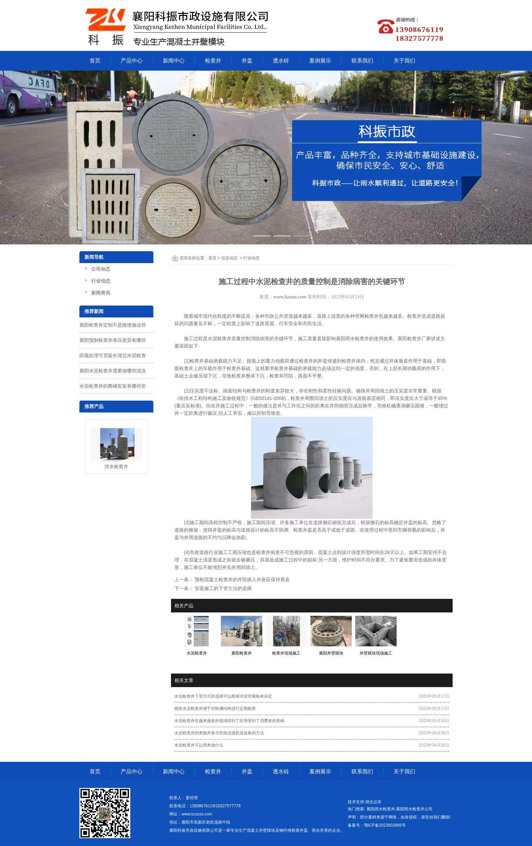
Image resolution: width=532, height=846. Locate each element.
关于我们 (404, 60)
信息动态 (229, 258)
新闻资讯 (100, 292)
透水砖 (281, 60)
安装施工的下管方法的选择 (222, 588)
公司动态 (100, 269)
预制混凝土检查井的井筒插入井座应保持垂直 (241, 579)
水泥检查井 (219, 338)
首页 (95, 60)
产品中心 (131, 60)
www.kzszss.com (289, 296)
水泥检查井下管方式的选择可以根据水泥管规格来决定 (223, 696)
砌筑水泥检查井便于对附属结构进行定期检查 (215, 708)
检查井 (213, 60)
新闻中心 (174, 60)
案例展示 (320, 60)
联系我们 (362, 60)
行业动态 (100, 280)
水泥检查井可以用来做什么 (198, 745)
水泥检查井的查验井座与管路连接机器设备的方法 (219, 733)
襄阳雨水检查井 (352, 338)
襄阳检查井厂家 (414, 338)
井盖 (247, 60)
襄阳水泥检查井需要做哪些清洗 (112, 370)
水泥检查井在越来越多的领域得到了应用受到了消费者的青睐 (229, 720)
